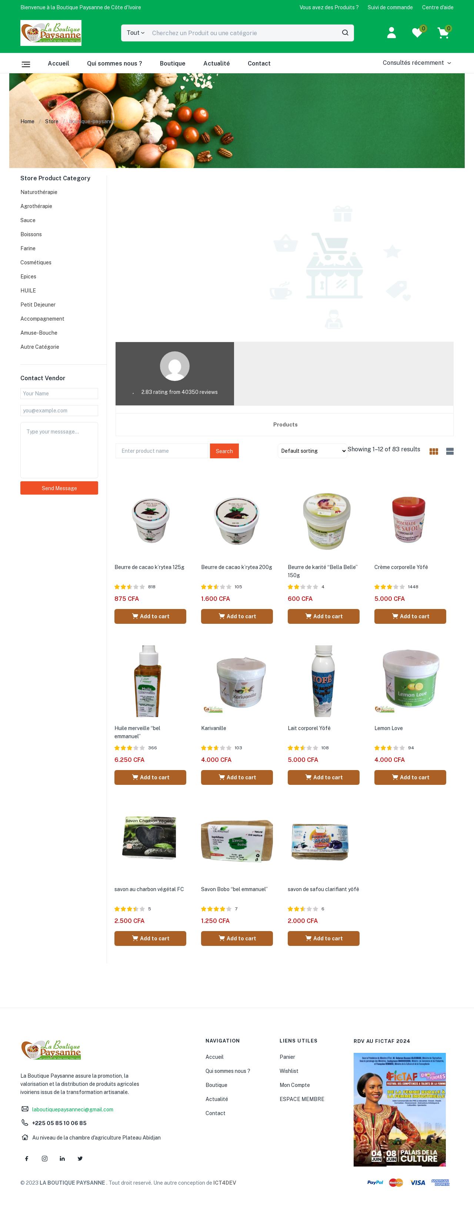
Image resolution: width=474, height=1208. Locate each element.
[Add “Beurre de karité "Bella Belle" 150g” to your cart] (324, 616)
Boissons (31, 234)
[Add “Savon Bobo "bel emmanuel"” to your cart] (237, 938)
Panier (287, 1057)
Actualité (216, 63)
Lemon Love (388, 728)
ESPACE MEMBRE (302, 1099)
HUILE (28, 291)
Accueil (58, 63)
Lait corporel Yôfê (309, 728)
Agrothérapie (36, 206)
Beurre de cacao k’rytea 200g (236, 567)
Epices (28, 277)
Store (52, 121)
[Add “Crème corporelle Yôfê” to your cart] (410, 616)
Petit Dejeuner (38, 305)
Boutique (173, 63)
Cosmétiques (35, 262)
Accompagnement (42, 319)
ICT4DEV (224, 1183)
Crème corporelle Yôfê (401, 567)
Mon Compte (295, 1085)
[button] (80, 7)
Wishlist (289, 1071)
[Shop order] (312, 451)
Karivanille (213, 728)
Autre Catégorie (39, 347)
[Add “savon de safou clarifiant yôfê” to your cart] (324, 938)
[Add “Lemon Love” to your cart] (410, 777)
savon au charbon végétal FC (149, 889)
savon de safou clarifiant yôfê (323, 889)
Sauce (28, 220)
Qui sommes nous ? (114, 63)
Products (285, 425)
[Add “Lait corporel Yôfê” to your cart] (324, 777)
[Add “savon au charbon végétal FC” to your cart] (150, 938)
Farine (28, 248)
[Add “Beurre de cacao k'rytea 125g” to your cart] (150, 616)
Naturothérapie (38, 192)
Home (27, 121)
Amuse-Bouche (38, 333)
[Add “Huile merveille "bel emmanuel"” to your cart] (150, 777)
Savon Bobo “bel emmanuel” (234, 889)
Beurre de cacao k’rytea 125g (149, 567)
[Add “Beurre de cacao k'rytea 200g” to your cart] (237, 616)
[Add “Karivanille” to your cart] (237, 777)
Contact (259, 63)
